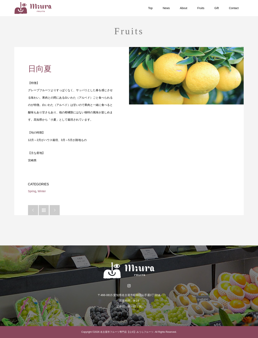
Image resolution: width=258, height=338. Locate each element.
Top (150, 8)
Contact (234, 8)
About (183, 8)
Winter (42, 191)
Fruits (200, 8)
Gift (216, 8)
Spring (32, 191)
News (166, 8)
